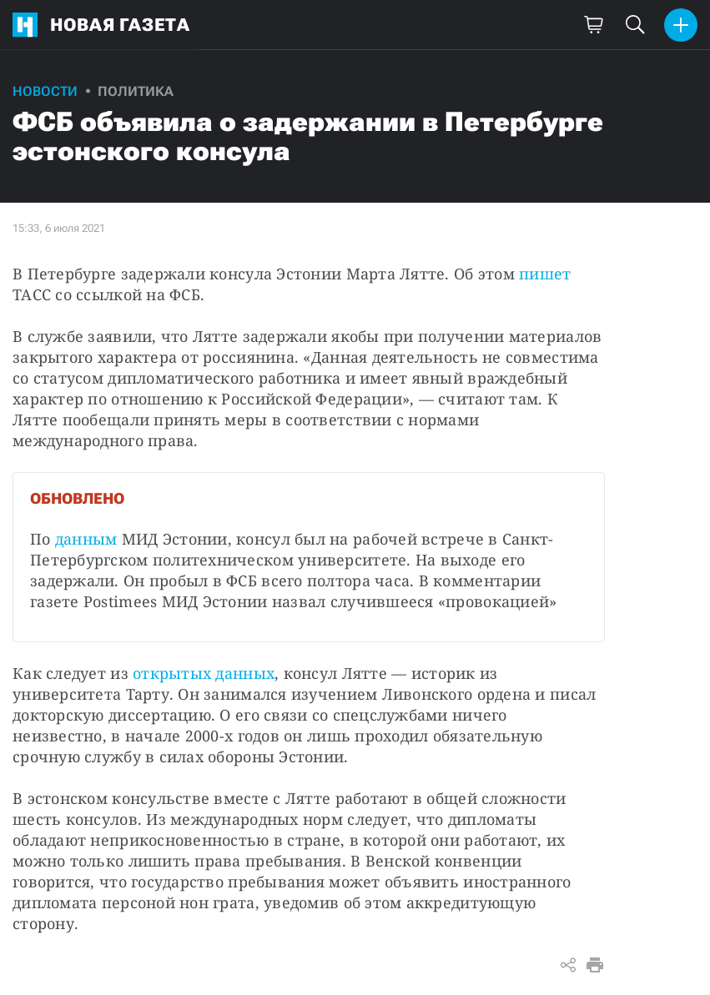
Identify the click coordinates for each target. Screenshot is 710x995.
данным (86, 539)
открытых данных (203, 673)
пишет (545, 274)
